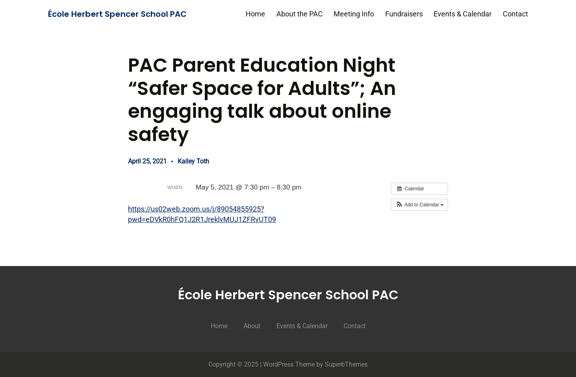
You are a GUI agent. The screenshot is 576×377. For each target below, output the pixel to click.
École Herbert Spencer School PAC (117, 14)
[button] (419, 204)
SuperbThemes (346, 364)
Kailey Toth (193, 161)
